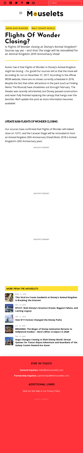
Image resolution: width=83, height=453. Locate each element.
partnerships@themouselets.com (53, 375)
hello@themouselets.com (51, 370)
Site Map (35, 391)
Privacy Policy (53, 391)
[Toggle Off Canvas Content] (20, 12)
